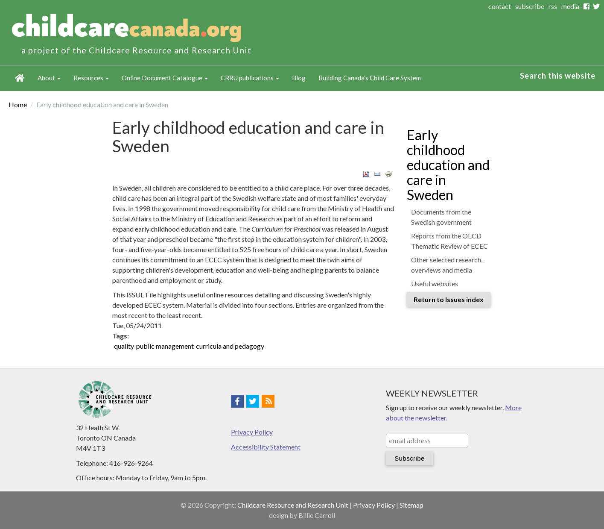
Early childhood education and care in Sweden (448, 164)
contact (499, 6)
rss (553, 6)
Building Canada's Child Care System (369, 78)
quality (124, 346)
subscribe (529, 6)
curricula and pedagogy (230, 346)
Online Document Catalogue (165, 78)
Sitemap (411, 505)
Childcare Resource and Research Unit (292, 505)
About (49, 78)
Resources (91, 78)
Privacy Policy (252, 432)
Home (20, 78)
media (570, 6)
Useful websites (434, 283)
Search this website (557, 75)
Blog (299, 78)
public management (165, 346)
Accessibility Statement (266, 447)
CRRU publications (250, 78)
